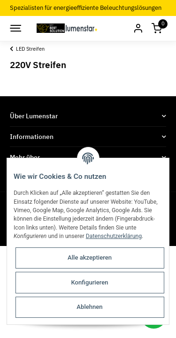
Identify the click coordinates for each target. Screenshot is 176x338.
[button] (138, 28)
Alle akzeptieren (90, 257)
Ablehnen (89, 306)
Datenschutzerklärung (114, 236)
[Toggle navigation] (15, 28)
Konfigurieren (89, 282)
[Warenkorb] (156, 28)
